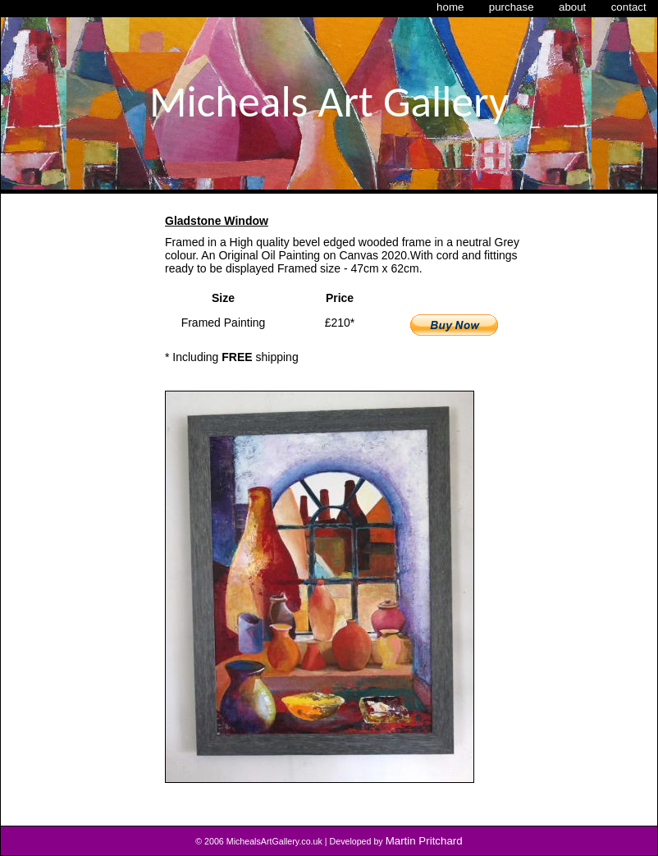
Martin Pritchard (424, 841)
